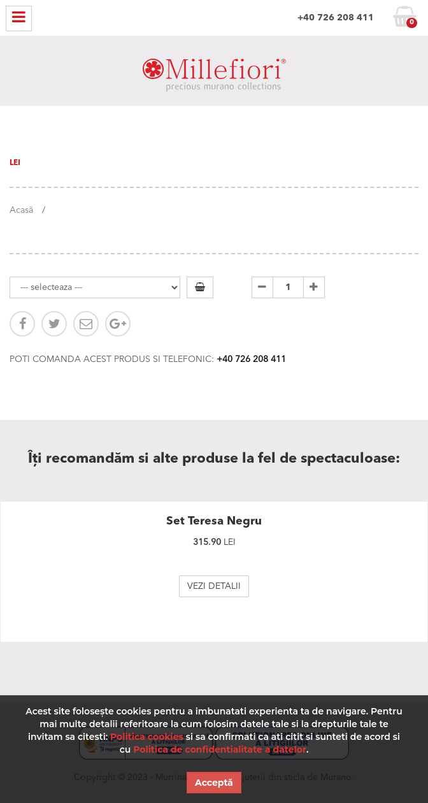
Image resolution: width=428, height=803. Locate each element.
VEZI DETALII (214, 586)
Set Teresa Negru (214, 521)
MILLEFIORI (214, 78)
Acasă (21, 210)
